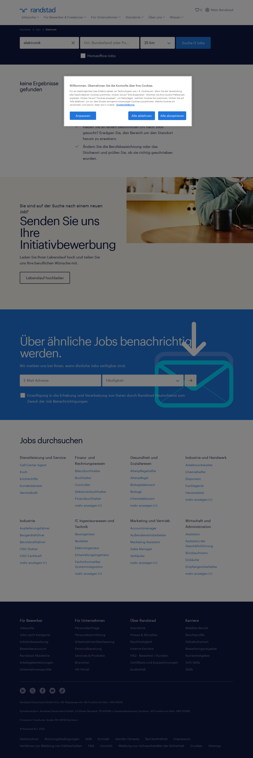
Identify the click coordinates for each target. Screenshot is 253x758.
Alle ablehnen (141, 115)
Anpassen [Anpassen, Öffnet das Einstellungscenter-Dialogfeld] (83, 115)
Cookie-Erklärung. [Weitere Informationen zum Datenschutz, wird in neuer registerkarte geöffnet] (125, 104)
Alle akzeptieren (172, 115)
